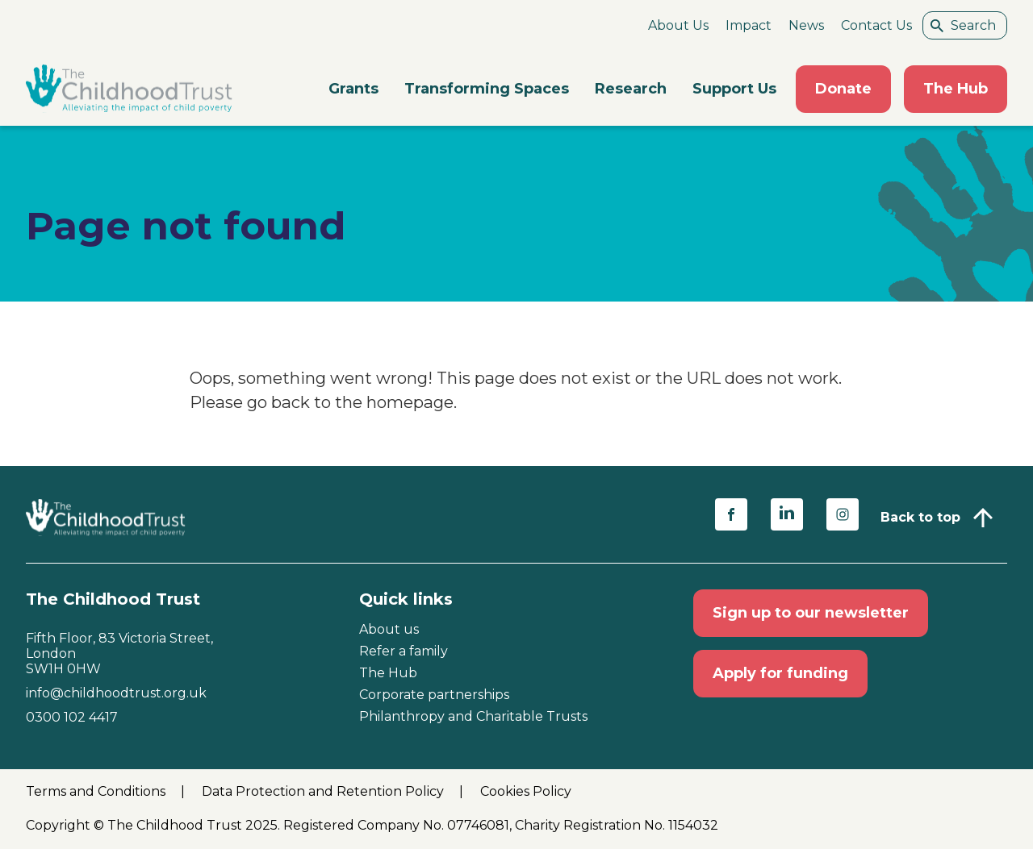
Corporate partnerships (434, 694)
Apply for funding (780, 673)
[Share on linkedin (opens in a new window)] (787, 514)
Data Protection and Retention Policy (324, 791)
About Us (678, 25)
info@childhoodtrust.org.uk (116, 693)
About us (389, 629)
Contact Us (876, 25)
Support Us (734, 89)
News (806, 25)
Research (631, 89)
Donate (843, 89)
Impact (749, 25)
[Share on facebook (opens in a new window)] (731, 514)
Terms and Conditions (97, 791)
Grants (353, 89)
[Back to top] (936, 517)
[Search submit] (937, 25)
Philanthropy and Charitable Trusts (473, 716)
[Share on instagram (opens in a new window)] (842, 514)
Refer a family (403, 651)
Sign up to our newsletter (811, 613)
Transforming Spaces (486, 89)
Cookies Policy (525, 791)
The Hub (955, 89)
